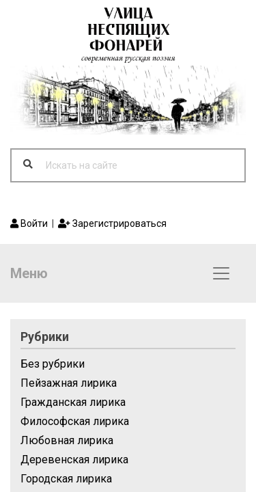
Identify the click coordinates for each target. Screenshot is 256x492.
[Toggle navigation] (221, 273)
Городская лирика (66, 478)
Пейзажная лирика (68, 383)
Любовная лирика (66, 440)
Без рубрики (52, 363)
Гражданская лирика (73, 402)
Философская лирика (74, 421)
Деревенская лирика (74, 459)
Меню (29, 273)
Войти (29, 223)
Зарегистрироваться (112, 223)
